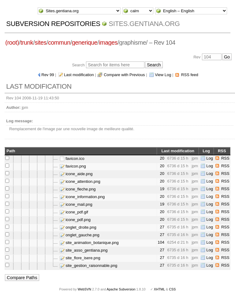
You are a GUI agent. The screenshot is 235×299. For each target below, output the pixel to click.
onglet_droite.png (78, 227)
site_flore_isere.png (80, 258)
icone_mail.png (76, 204)
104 (161, 242)
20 (162, 158)
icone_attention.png (80, 181)
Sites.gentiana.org (144, 24)
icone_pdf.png (75, 219)
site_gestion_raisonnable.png (89, 265)
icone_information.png (82, 196)
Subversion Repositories (53, 24)
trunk (27, 42)
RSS (225, 158)
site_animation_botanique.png (89, 242)
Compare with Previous (124, 74)
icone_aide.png (76, 174)
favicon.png (73, 166)
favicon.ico (72, 158)
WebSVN (84, 289)
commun (59, 42)
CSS (172, 289)
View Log (163, 74)
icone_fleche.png (78, 189)
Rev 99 (47, 74)
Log (209, 158)
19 (162, 188)
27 (162, 227)
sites (41, 42)
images (108, 42)
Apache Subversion (121, 289)
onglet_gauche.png (79, 235)
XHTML (159, 289)
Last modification (79, 74)
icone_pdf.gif (74, 212)
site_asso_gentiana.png (84, 250)
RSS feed (189, 74)
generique (85, 42)
